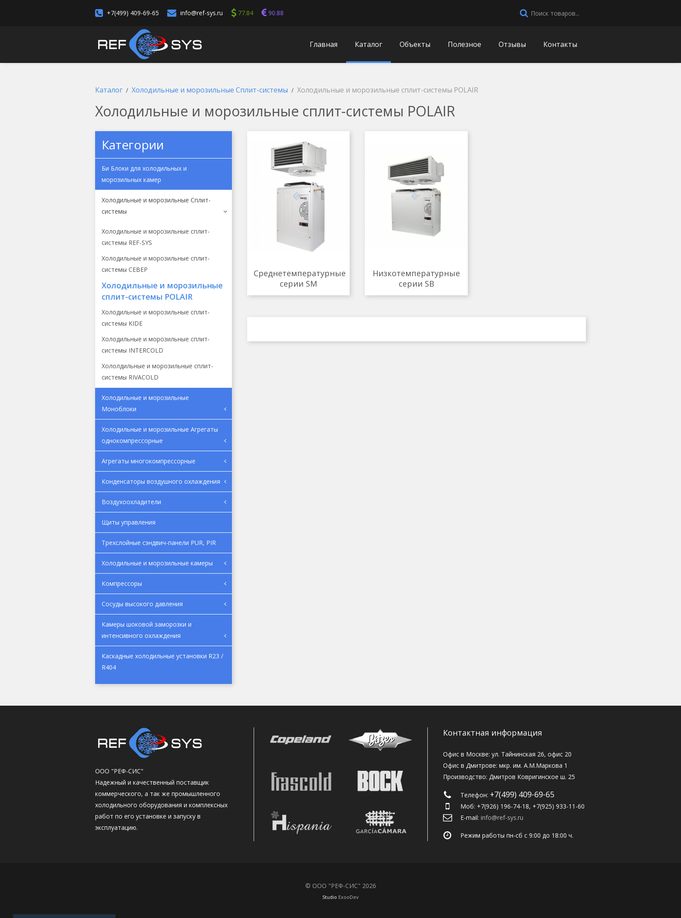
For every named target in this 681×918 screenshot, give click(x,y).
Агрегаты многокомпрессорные (148, 461)
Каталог (368, 44)
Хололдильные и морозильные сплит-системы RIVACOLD (157, 371)
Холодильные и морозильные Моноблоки (145, 403)
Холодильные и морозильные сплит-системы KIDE (156, 317)
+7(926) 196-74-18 (503, 806)
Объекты (415, 44)
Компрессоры (122, 583)
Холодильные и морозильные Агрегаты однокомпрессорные (160, 435)
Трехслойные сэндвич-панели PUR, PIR (159, 542)
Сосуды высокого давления (142, 604)
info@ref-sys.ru (201, 13)
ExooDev (348, 897)
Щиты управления (128, 522)
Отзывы (512, 44)
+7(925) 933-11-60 (558, 806)
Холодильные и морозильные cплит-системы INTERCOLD (156, 344)
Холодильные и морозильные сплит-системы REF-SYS (156, 237)
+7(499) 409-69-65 (133, 13)
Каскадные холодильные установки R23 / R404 (162, 661)
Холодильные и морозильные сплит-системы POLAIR (162, 291)
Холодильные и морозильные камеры (157, 563)
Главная (323, 44)
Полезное (464, 44)
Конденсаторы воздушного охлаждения (161, 481)
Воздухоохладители (131, 502)
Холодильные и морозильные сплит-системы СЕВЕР (156, 264)
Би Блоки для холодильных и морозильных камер (144, 174)
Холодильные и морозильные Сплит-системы (156, 205)
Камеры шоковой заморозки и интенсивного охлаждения (147, 630)
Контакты (560, 44)
